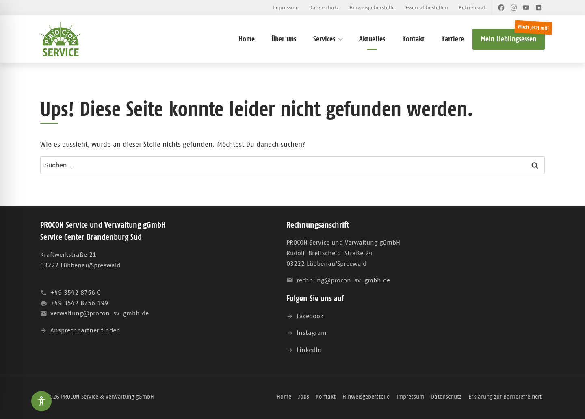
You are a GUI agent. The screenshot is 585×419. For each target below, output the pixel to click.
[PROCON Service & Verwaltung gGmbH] (60, 39)
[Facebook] (501, 7)
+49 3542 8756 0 (75, 292)
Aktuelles (372, 39)
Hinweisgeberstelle (372, 7)
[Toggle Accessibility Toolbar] (41, 401)
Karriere (452, 39)
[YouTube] (526, 7)
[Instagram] (513, 7)
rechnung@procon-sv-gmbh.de (343, 280)
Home (246, 39)
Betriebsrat (472, 7)
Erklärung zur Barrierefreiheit (505, 396)
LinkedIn (309, 349)
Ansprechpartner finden (85, 330)
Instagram (312, 332)
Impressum (286, 7)
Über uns (283, 39)
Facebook (310, 315)
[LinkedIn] (538, 7)
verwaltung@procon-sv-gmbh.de (99, 313)
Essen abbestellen (426, 7)
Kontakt (413, 39)
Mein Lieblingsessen (508, 39)
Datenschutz (324, 7)
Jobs (303, 396)
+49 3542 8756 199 (79, 302)
